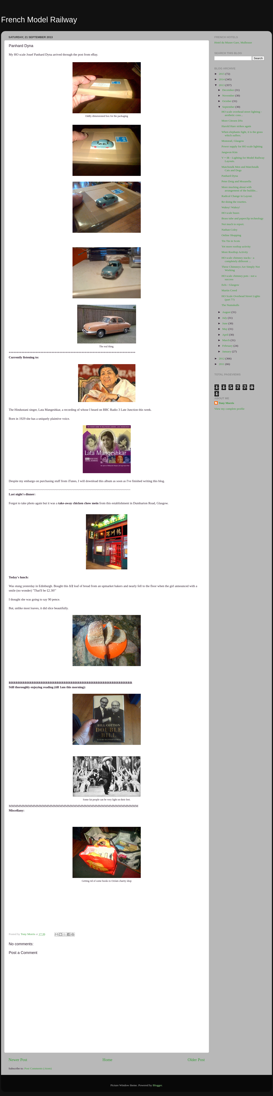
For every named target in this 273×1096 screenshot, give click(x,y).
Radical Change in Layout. (237, 196)
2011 (222, 364)
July (225, 317)
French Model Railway (39, 19)
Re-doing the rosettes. (234, 201)
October (227, 101)
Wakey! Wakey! (231, 207)
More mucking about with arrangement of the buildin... (240, 188)
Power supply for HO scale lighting (242, 146)
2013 (222, 85)
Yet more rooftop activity (236, 246)
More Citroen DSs (232, 120)
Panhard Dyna (230, 175)
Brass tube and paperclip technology (242, 218)
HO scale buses (230, 212)
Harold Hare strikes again (236, 126)
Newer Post (18, 1059)
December (228, 90)
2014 (222, 79)
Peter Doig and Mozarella (236, 181)
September (228, 106)
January (227, 351)
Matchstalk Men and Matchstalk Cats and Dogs (240, 168)
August (226, 312)
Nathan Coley (230, 229)
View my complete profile (229, 408)
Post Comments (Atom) (38, 1068)
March (226, 340)
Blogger (157, 1085)
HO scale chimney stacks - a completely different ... (238, 259)
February (227, 345)
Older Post (196, 1059)
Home (107, 1059)
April (225, 334)
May (225, 328)
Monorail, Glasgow (233, 140)
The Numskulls (230, 305)
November (228, 95)
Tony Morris (226, 403)
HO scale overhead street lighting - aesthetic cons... (242, 113)
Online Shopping (231, 235)
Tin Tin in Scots (231, 241)
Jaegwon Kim (230, 152)
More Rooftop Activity (235, 252)
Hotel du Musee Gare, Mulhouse (233, 42)
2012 (222, 358)
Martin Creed (229, 290)
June (225, 323)
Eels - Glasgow (230, 284)
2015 (222, 73)
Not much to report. (233, 224)
